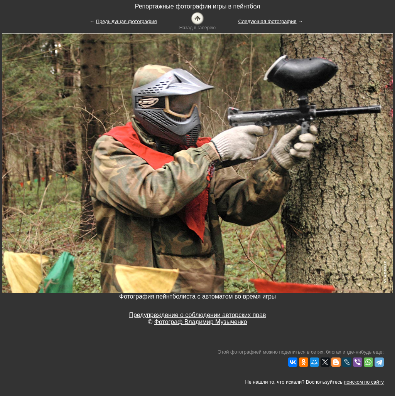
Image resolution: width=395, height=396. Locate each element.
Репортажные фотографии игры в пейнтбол (197, 6)
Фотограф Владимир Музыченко (200, 322)
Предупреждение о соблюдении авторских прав (197, 315)
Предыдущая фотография (126, 21)
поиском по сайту (364, 382)
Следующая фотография (267, 21)
